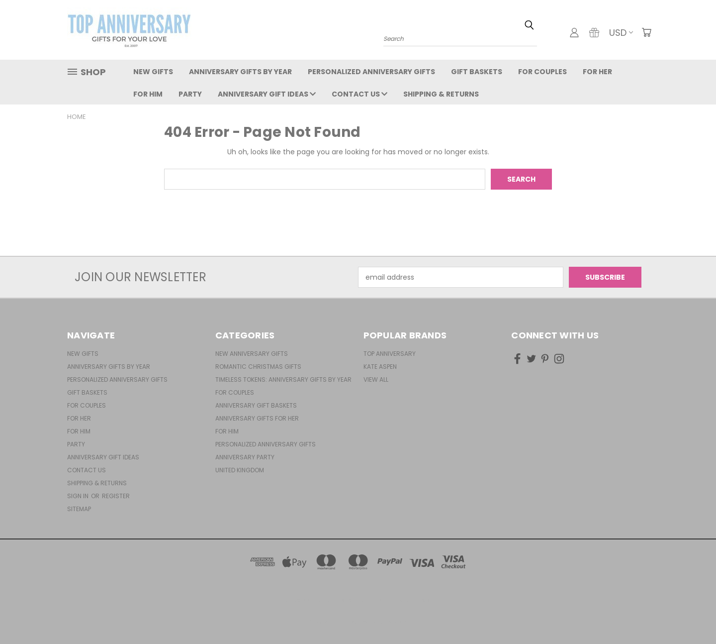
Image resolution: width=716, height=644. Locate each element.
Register (116, 496)
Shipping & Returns (441, 94)
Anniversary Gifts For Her (257, 418)
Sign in (78, 496)
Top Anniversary (389, 353)
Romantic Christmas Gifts (258, 366)
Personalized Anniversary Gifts (371, 72)
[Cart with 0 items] (646, 32)
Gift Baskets (476, 72)
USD (621, 32)
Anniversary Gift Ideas (267, 94)
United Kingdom (239, 470)
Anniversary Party (244, 457)
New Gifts (153, 72)
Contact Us (359, 94)
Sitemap (79, 509)
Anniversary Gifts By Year (240, 72)
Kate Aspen (380, 366)
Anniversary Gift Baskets (256, 405)
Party (190, 94)
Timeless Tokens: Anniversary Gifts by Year (283, 379)
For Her (597, 72)
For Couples (542, 72)
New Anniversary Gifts (251, 353)
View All (375, 379)
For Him (148, 94)
